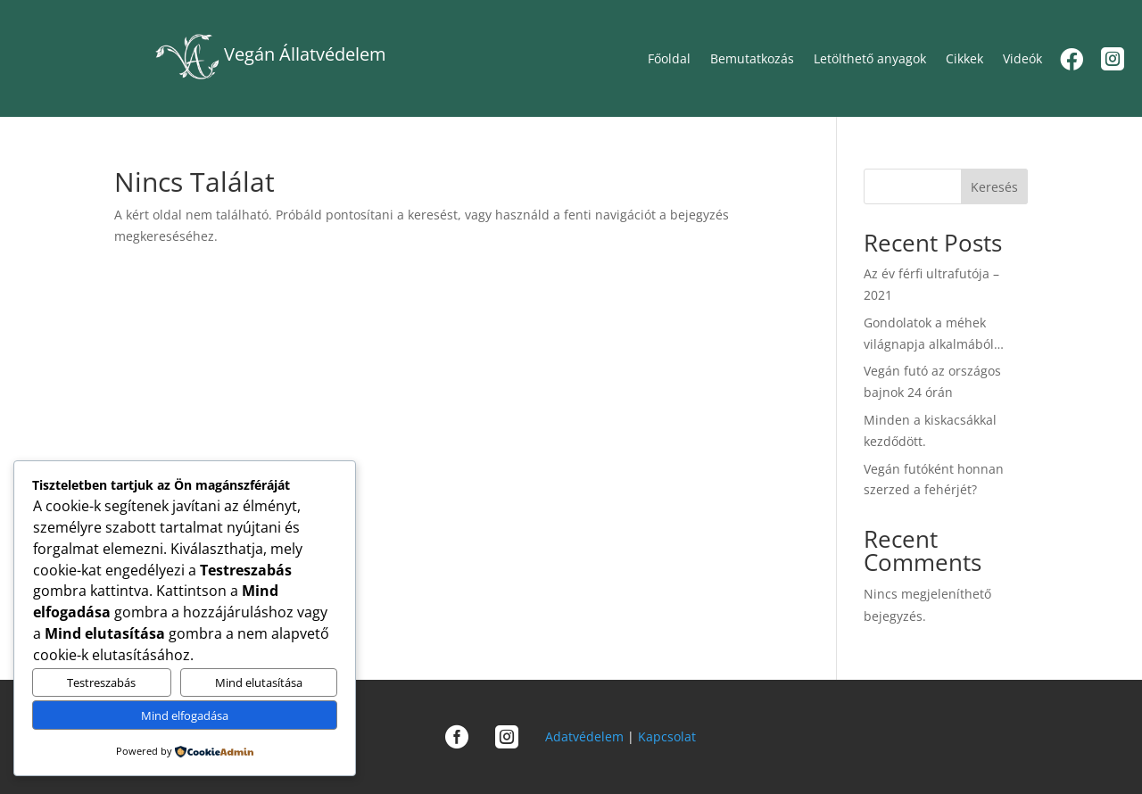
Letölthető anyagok (870, 57)
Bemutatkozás (752, 57)
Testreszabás (101, 682)
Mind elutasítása (258, 682)
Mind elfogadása (184, 715)
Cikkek (964, 57)
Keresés (994, 186)
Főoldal (669, 57)
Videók (1022, 57)
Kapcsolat (667, 736)
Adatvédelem (584, 736)
